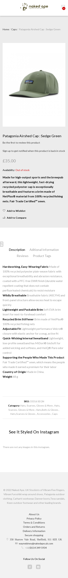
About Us (34, 514)
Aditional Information (44, 250)
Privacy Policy (34, 518)
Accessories (43, 413)
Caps (14, 29)
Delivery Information (34, 530)
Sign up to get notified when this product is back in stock (34, 150)
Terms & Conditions (34, 522)
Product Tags (42, 256)
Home (6, 29)
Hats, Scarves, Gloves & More (36, 405)
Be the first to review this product (21, 142)
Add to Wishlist (14, 210)
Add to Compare (14, 217)
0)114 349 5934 (38, 547)
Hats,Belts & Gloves (47, 409)
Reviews (22, 256)
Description (17, 250)
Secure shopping (34, 535)
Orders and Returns (34, 526)
